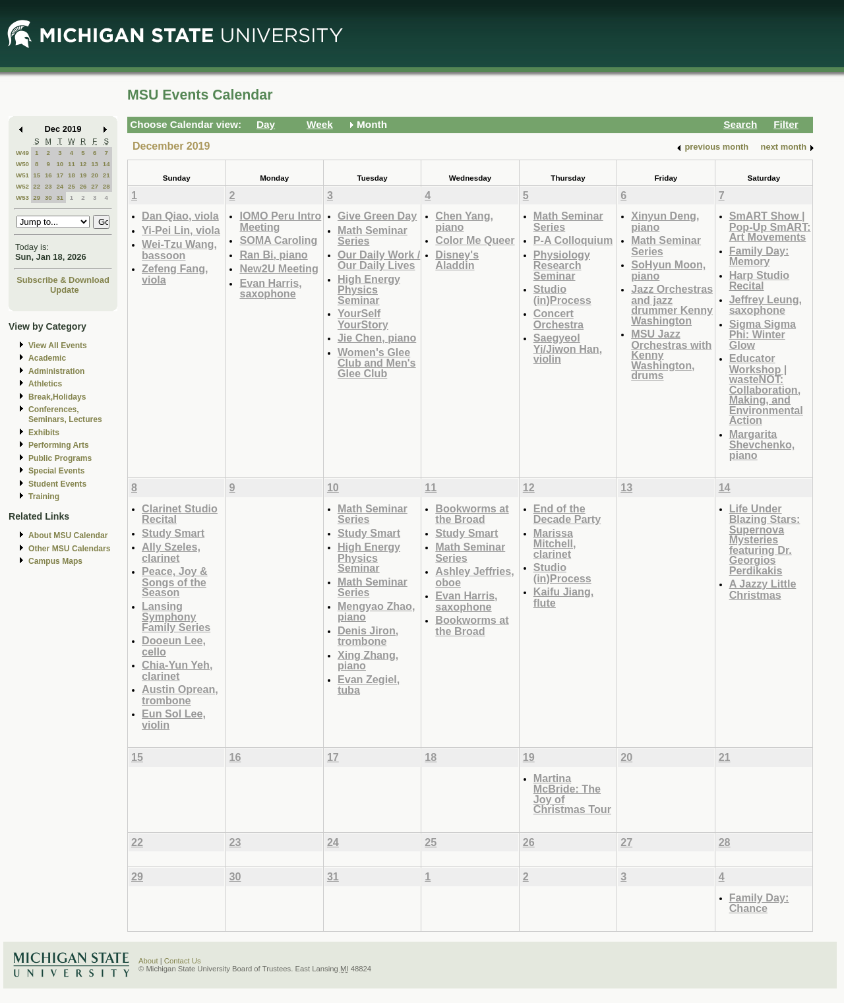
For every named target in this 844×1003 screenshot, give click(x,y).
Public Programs (60, 458)
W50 (22, 163)
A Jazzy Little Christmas (763, 589)
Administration (56, 371)
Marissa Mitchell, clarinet (554, 543)
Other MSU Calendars (69, 548)
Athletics (45, 383)
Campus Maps (55, 561)
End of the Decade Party (567, 514)
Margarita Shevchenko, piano (762, 444)
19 (83, 175)
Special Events (56, 470)
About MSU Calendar (67, 535)
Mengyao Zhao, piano (376, 611)
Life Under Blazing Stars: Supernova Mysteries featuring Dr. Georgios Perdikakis (764, 539)
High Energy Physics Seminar (369, 289)
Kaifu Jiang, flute (563, 597)
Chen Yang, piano (464, 221)
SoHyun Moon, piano (668, 270)
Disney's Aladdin (457, 260)
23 (48, 186)
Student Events (57, 484)
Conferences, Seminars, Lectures (65, 414)
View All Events (57, 345)
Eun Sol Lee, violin (174, 719)
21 (106, 175)
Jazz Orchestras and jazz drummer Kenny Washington (672, 304)
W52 (22, 186)
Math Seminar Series (372, 235)
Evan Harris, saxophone (270, 288)
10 (59, 163)
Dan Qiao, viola (180, 216)
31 (59, 197)
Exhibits (43, 432)
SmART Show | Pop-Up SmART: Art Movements (770, 226)
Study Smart (173, 533)
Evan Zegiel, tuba (369, 684)
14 (106, 163)
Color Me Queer (474, 240)
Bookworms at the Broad (471, 514)
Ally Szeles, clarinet (171, 552)
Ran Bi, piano (273, 254)
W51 (22, 175)
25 (71, 186)
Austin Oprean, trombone (180, 694)
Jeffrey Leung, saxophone (765, 305)
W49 (22, 152)
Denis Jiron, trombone (368, 636)
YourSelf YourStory (363, 318)
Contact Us (182, 961)
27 (94, 186)
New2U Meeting (278, 268)
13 (94, 163)
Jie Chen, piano (377, 338)
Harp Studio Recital (759, 280)
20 (94, 175)
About (148, 961)
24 (59, 186)
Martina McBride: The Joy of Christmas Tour (572, 794)
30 (48, 197)
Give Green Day (377, 216)
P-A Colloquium (573, 240)
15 (36, 175)
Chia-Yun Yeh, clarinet (177, 670)
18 (71, 175)
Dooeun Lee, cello (174, 645)
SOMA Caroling (278, 240)
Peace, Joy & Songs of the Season (175, 581)
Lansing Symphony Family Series (176, 616)
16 (48, 175)
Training (43, 496)
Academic (47, 358)
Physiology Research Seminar (561, 265)
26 (83, 186)
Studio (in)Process (562, 294)
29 (36, 197)
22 (36, 186)
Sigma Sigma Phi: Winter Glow (762, 334)
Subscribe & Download (62, 280)
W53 (22, 197)
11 (71, 163)
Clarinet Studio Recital (180, 514)
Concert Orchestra (558, 318)
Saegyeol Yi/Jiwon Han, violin (567, 348)
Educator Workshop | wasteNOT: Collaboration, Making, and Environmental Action (766, 389)
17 (59, 175)
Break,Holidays (57, 397)
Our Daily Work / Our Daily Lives (379, 260)
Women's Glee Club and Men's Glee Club (377, 362)
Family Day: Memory (759, 256)
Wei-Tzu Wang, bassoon (179, 249)
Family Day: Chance (759, 903)
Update (64, 290)
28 (106, 186)
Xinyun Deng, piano (665, 221)
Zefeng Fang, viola (175, 274)
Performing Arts (58, 445)
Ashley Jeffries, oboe (474, 576)
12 (83, 163)
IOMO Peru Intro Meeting (280, 221)
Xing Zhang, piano (368, 660)
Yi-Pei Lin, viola (181, 230)
